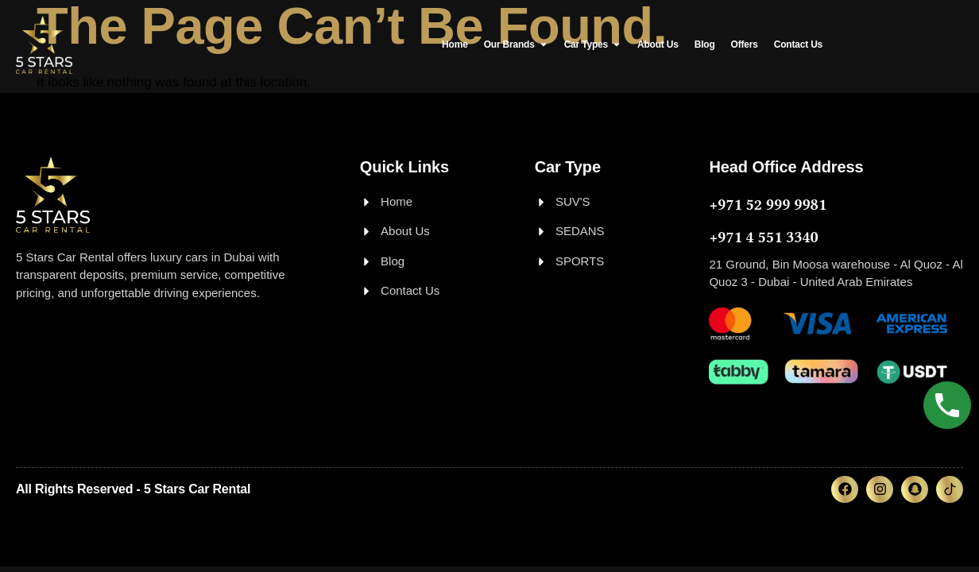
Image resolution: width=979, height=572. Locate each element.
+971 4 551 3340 (763, 237)
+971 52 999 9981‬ (767, 204)
